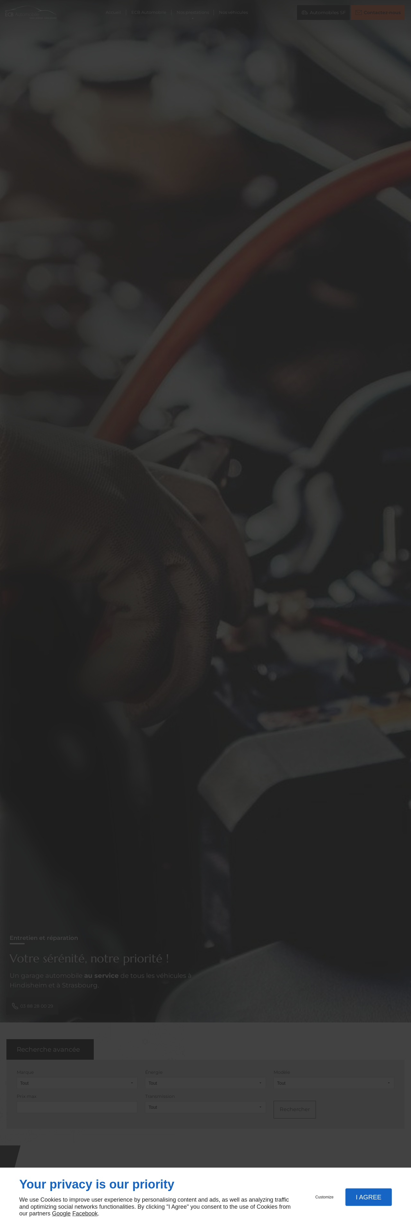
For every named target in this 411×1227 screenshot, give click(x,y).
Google (61, 1213)
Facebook (85, 1213)
